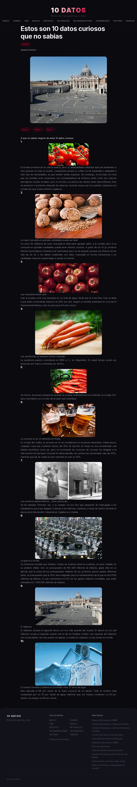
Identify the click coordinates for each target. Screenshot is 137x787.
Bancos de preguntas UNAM (104, 720)
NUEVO (6, 21)
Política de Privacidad (59, 739)
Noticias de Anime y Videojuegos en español (108, 766)
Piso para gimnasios (101, 746)
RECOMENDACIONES (82, 21)
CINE (26, 21)
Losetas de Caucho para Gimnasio (107, 735)
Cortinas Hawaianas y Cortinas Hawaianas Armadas (111, 729)
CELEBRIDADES (103, 21)
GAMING (17, 21)
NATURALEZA (63, 21)
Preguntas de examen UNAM (105, 742)
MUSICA (36, 21)
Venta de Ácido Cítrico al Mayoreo (107, 739)
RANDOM (130, 21)
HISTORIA (117, 21)
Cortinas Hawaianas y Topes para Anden (110, 724)
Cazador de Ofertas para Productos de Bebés (109, 755)
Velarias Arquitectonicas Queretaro (107, 750)
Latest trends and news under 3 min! (108, 761)
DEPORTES (48, 21)
